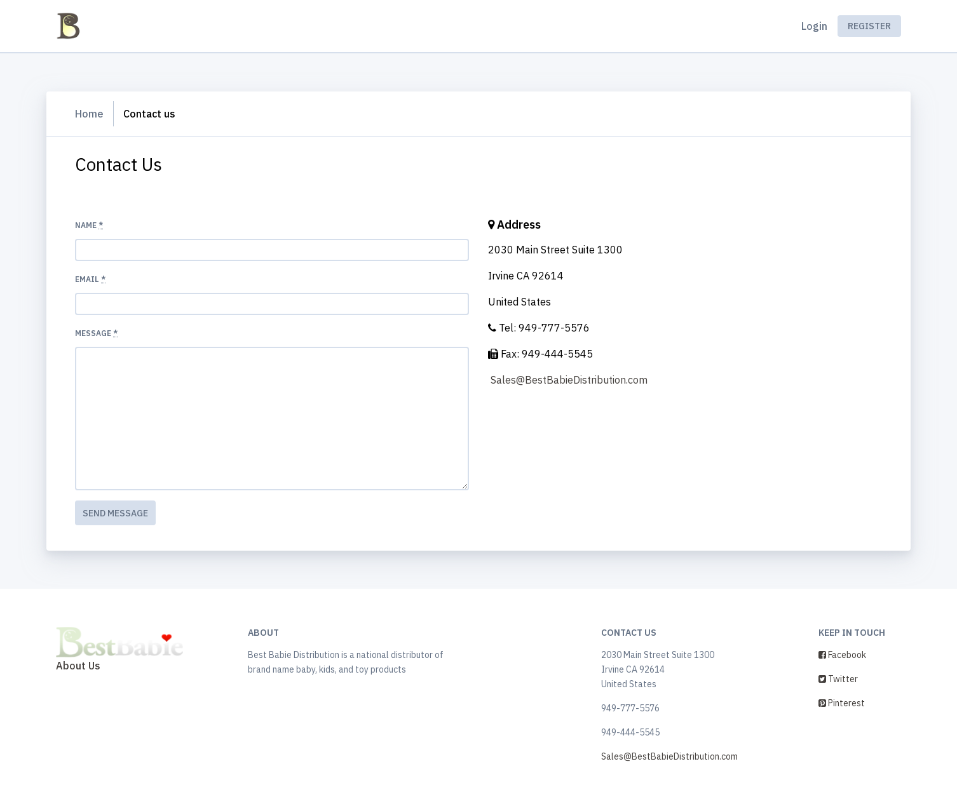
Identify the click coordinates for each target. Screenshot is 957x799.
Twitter (838, 679)
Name (89, 225)
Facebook (842, 655)
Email (90, 279)
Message (96, 333)
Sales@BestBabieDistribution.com (569, 379)
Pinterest (841, 703)
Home (89, 113)
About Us (78, 665)
